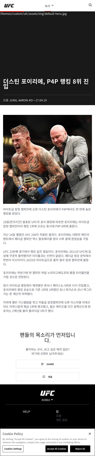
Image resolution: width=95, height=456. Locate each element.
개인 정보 (61, 420)
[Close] (89, 433)
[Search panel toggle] (90, 5)
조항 (58, 416)
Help (26, 411)
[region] (47, 442)
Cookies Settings (13, 448)
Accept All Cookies (56, 448)
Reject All (80, 448)
